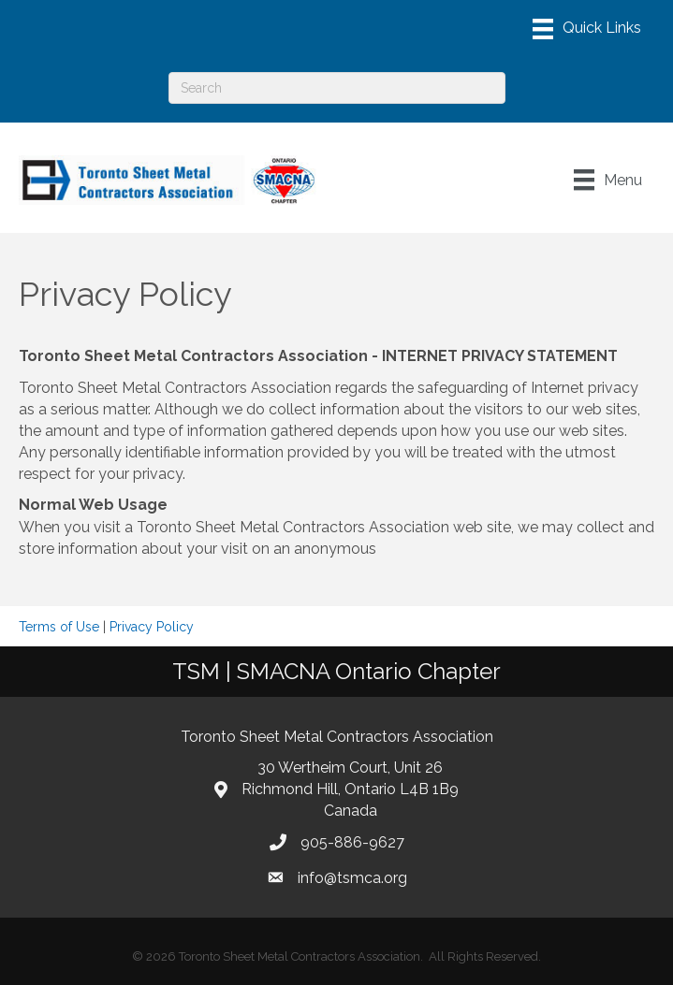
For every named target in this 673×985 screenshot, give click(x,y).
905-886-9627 (352, 842)
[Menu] (586, 29)
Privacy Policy (152, 626)
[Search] (336, 88)
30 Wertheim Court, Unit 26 (350, 767)
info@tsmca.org (352, 878)
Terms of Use (59, 626)
